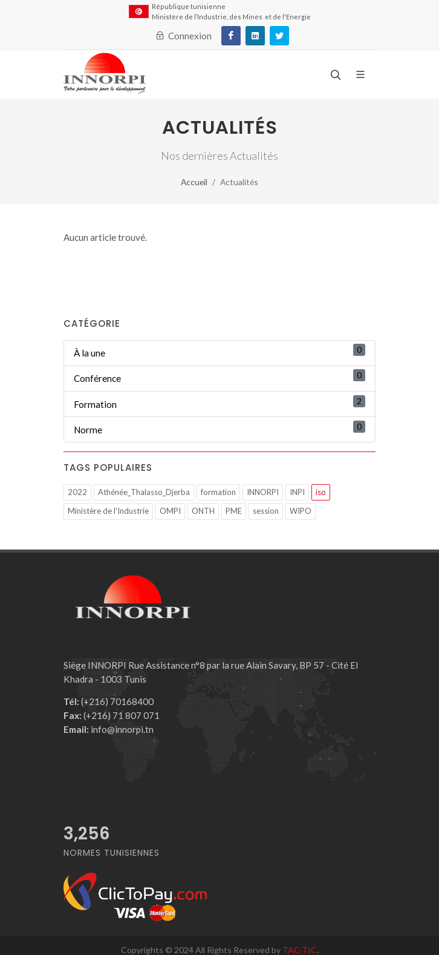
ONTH (203, 511)
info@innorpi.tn (108, 729)
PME (234, 511)
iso (321, 492)
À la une (89, 352)
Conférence (97, 378)
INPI (297, 492)
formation (218, 492)
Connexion (183, 36)
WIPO (300, 511)
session (266, 511)
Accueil (194, 182)
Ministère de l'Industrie (108, 511)
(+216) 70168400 (108, 701)
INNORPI (263, 492)
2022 (77, 492)
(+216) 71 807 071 (111, 715)
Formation (95, 404)
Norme (88, 429)
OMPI (170, 511)
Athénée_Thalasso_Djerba (144, 492)
